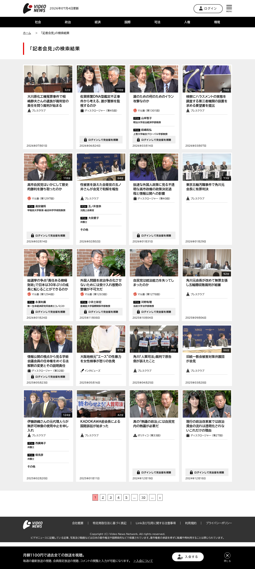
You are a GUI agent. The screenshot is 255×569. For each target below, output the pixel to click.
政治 (68, 22)
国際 (127, 22)
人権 (187, 22)
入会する (187, 556)
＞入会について (143, 560)
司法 (157, 22)
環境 (217, 22)
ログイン (208, 8)
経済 (98, 22)
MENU (229, 8)
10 (143, 524)
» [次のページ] (160, 524)
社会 (38, 22)
